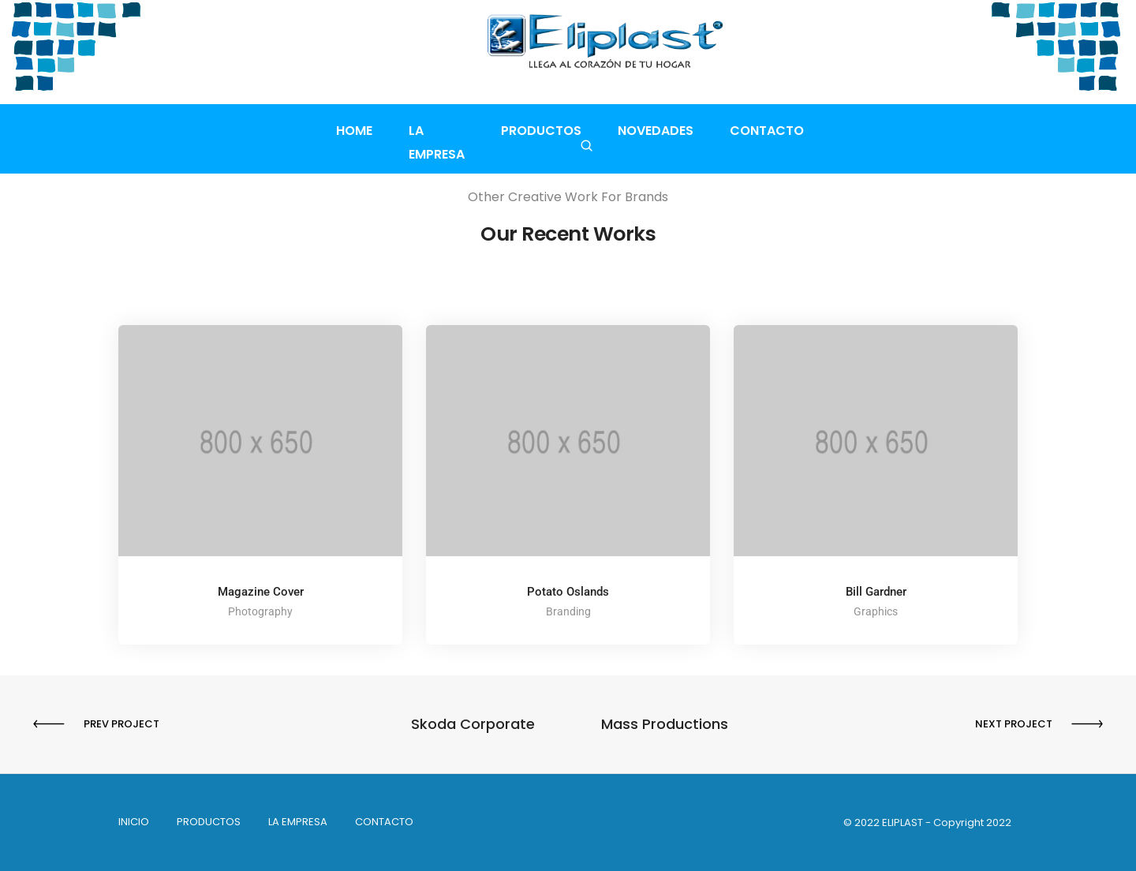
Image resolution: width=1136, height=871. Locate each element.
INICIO (133, 821)
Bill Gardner (876, 592)
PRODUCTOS (209, 821)
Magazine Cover (261, 592)
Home (345, 130)
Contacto (775, 130)
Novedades (664, 130)
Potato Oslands (568, 592)
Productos (550, 130)
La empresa (436, 130)
